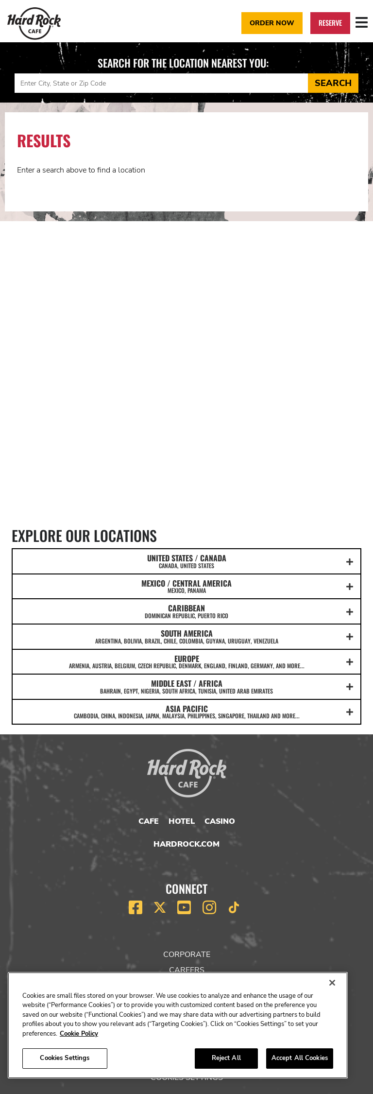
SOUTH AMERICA (186, 636)
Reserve (330, 22)
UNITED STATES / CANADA (186, 561)
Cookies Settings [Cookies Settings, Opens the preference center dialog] (64, 1058)
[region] (178, 1025)
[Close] (332, 982)
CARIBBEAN (186, 611)
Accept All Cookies (299, 1058)
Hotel (182, 821)
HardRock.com (186, 844)
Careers (186, 970)
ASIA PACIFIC (186, 711)
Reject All (226, 1058)
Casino (219, 821)
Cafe (148, 821)
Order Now (272, 23)
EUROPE (186, 661)
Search (333, 83)
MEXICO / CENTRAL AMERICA (186, 586)
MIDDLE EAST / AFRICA (186, 686)
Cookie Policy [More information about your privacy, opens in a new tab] (79, 1033)
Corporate (186, 954)
